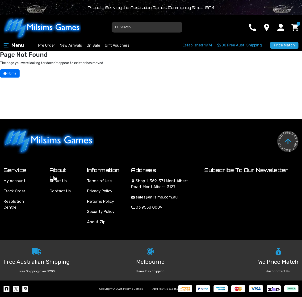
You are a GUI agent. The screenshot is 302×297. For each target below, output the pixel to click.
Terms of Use (99, 180)
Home (10, 73)
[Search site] (116, 27)
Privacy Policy (99, 191)
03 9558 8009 (146, 207)
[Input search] (147, 27)
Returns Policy (100, 201)
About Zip (96, 221)
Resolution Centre (14, 204)
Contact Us (60, 191)
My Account (14, 180)
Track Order (14, 191)
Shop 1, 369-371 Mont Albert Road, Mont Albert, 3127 (159, 183)
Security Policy (100, 211)
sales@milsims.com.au (154, 197)
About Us (58, 180)
